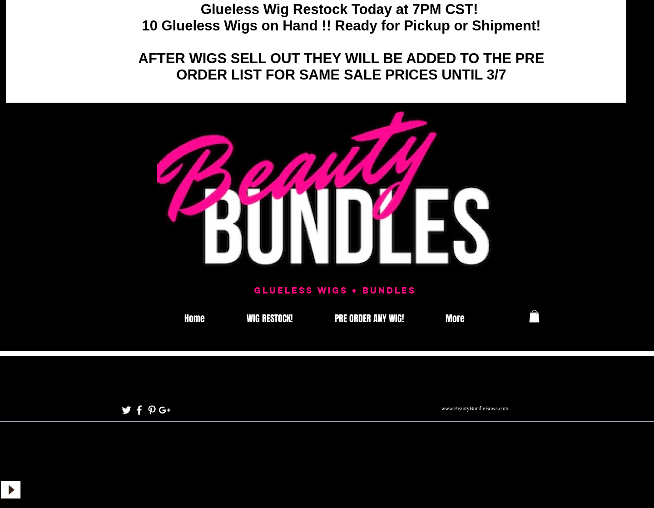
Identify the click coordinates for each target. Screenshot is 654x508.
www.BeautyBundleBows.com (475, 408)
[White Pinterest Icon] (152, 410)
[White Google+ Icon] (165, 410)
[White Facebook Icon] (139, 410)
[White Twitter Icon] (126, 410)
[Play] (10, 489)
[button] (534, 316)
